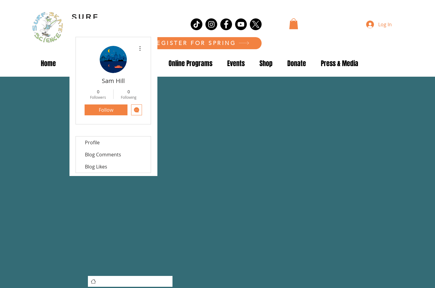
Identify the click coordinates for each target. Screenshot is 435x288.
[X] (256, 24)
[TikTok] (196, 24)
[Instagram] (211, 24)
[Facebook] (226, 24)
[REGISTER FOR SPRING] (201, 43)
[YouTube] (241, 24)
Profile (92, 142)
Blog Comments (103, 154)
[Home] (93, 281)
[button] (293, 23)
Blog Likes (96, 166)
